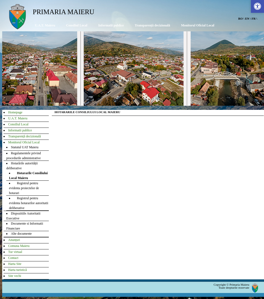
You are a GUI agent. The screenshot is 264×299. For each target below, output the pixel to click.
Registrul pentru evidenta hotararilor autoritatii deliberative (28, 203)
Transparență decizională (152, 25)
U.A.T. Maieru (45, 25)
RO (240, 18)
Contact (13, 258)
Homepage (15, 112)
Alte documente (21, 233)
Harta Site (14, 264)
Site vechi (14, 276)
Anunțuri (14, 240)
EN (247, 18)
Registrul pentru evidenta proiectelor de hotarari (24, 188)
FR (254, 18)
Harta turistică (17, 270)
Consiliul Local (76, 25)
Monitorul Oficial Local (197, 25)
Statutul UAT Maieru (24, 147)
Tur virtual (15, 252)
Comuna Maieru (18, 246)
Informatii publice (111, 25)
